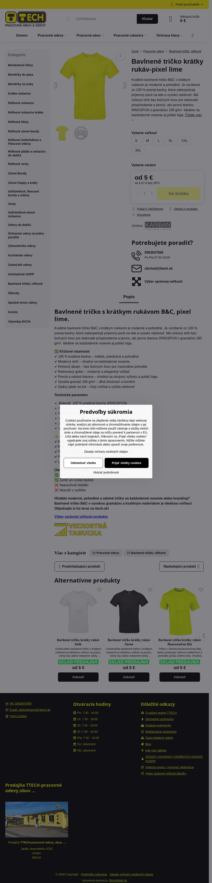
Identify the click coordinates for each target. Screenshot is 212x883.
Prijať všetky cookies (126, 463)
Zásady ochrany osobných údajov (106, 451)
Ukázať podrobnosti (106, 472)
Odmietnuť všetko (83, 463)
